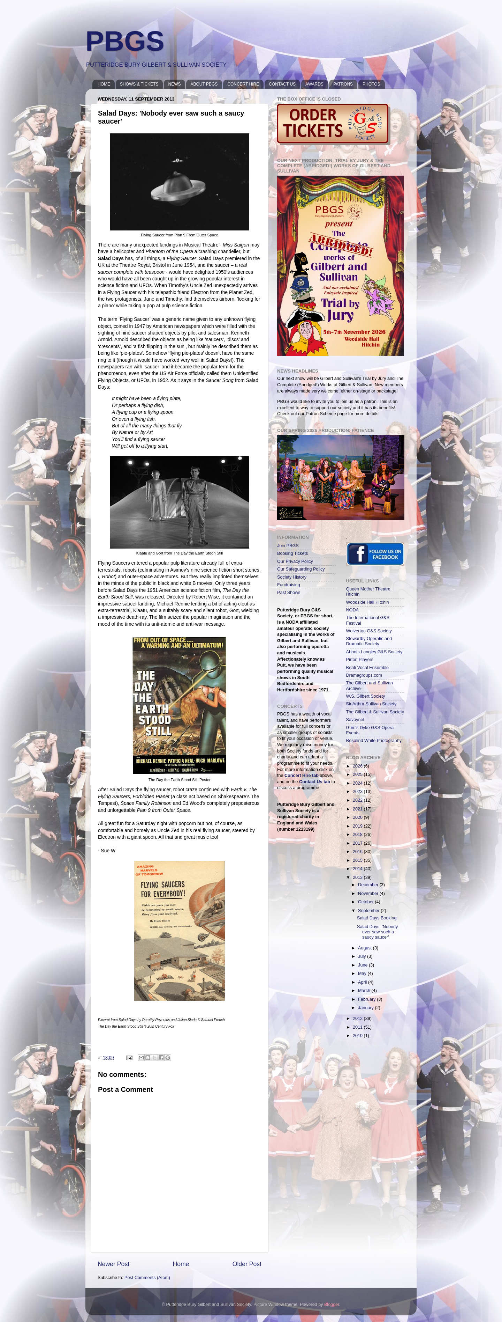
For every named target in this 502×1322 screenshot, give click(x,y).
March (365, 990)
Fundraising (288, 584)
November (369, 893)
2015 (358, 860)
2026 (358, 766)
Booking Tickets (292, 553)
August (365, 948)
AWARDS (314, 84)
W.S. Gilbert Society (365, 696)
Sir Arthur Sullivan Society (371, 704)
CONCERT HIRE (243, 84)
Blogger (331, 1304)
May (362, 973)
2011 (358, 1027)
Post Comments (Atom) (147, 1277)
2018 (358, 834)
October (366, 901)
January (366, 1007)
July (362, 956)
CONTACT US (282, 84)
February (367, 999)
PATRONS (343, 84)
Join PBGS (288, 545)
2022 (358, 800)
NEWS (174, 84)
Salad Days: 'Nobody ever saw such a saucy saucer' (377, 932)
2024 (358, 783)
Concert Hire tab (301, 775)
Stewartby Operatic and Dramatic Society (369, 641)
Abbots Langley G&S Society (374, 651)
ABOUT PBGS (204, 84)
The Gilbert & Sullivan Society (375, 712)
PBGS (125, 41)
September (369, 910)
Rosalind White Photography (374, 740)
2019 (358, 826)
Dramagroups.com (364, 675)
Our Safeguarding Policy (301, 569)
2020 (358, 817)
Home (181, 1264)
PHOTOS (371, 84)
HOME (104, 84)
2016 (358, 851)
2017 (358, 843)
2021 (358, 809)
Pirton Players (359, 659)
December (369, 884)
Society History (291, 577)
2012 (358, 1018)
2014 (358, 868)
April (363, 982)
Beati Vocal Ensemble (367, 667)
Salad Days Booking (376, 918)
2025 (358, 774)
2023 (358, 791)
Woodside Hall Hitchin (367, 602)
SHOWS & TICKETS (139, 84)
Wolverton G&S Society (369, 631)
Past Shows (289, 592)
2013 (358, 877)
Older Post (247, 1264)
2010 (358, 1035)
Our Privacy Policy (295, 561)
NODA (352, 610)
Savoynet (355, 719)
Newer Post (113, 1264)
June (363, 965)
